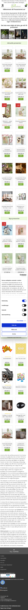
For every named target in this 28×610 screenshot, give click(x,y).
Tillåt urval (14, 329)
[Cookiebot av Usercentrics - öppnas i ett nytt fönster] (20, 275)
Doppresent (3, 569)
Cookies (2, 556)
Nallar (1, 567)
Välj (7, 393)
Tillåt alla (14, 325)
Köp (7, 70)
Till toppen (14, 551)
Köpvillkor (2, 560)
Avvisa (14, 334)
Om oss (2, 562)
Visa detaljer (20, 320)
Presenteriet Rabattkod (6, 565)
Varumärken (3, 558)
